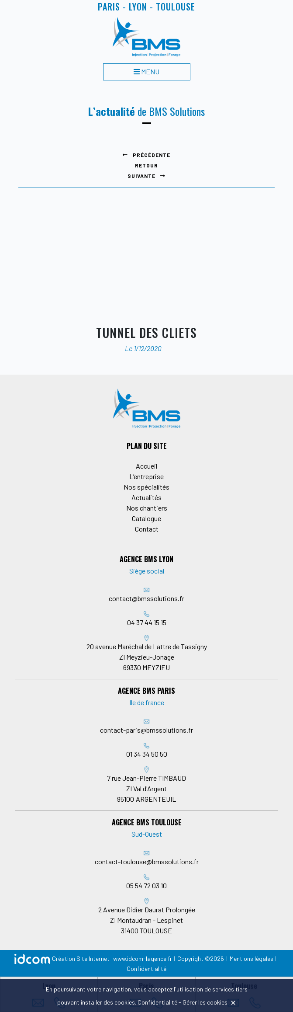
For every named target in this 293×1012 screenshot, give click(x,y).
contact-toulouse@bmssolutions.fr (147, 861)
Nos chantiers (146, 508)
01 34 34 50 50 (146, 754)
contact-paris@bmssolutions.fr (146, 730)
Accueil (146, 466)
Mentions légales (251, 958)
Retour (146, 165)
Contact (147, 529)
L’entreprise (146, 476)
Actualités (146, 497)
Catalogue (146, 518)
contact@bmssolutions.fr (146, 598)
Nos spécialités (146, 487)
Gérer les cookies (205, 1002)
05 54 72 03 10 (146, 885)
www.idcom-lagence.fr (142, 958)
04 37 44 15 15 (146, 622)
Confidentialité (146, 968)
